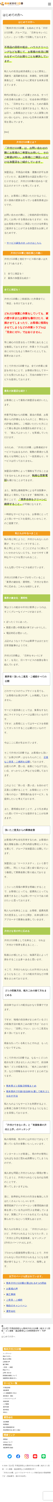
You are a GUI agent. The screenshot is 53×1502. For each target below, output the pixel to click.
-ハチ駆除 (6, 1404)
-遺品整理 (6, 1390)
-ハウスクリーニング (9, 1398)
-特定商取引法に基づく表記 (11, 1430)
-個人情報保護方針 (9, 1427)
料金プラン (6, 1370)
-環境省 (5, 1439)
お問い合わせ (7, 1372)
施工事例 (11, 1294)
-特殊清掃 (6, 1401)
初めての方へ (7, 1356)
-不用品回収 (6, 1387)
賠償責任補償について (10, 1375)
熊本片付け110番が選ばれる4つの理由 (26, 1283)
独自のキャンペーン (16, 1305)
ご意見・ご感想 (14, 1300)
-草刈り (5, 1412)
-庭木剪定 (6, 1409)
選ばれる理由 (7, 1359)
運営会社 (11, 1311)
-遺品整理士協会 (8, 1447)
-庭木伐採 (6, 1407)
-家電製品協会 (7, 1445)
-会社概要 (6, 1421)
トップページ (7, 1353)
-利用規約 (6, 1424)
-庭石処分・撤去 (8, 1396)
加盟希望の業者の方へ (10, 1378)
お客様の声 (12, 1288)
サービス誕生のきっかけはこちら (24, 243)
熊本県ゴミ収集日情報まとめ (21, 1086)
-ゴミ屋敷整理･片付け (10, 1393)
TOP (25, 1329)
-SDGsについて (8, 1442)
